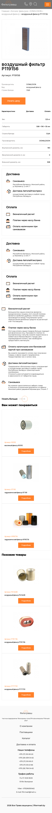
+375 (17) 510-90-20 (26, 754)
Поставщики (26, 732)
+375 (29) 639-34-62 (26, 758)
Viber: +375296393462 (26, 789)
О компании (26, 726)
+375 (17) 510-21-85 (26, 765)
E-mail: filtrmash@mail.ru (26, 792)
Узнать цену (13, 101)
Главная (5, 11)
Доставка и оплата (26, 745)
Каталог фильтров (19, 11)
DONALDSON (36, 11)
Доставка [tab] (30, 111)
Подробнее (26, 451)
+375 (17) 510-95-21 (26, 761)
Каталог (26, 738)
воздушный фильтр (11, 14)
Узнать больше (9, 399)
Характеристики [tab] (8, 111)
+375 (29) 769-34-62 (26, 768)
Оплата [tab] (47, 111)
